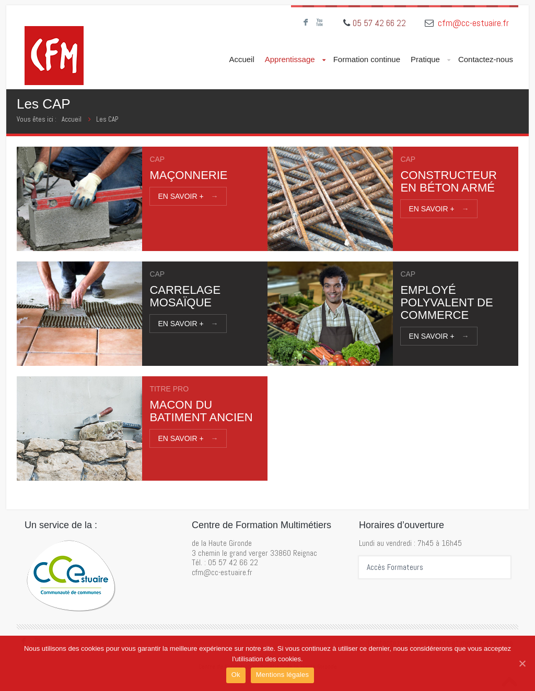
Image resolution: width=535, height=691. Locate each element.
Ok (235, 674)
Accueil (241, 59)
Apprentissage (295, 60)
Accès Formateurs (395, 567)
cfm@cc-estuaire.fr (473, 23)
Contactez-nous (485, 59)
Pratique (430, 60)
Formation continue (366, 59)
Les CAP (107, 119)
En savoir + (188, 196)
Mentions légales (282, 674)
